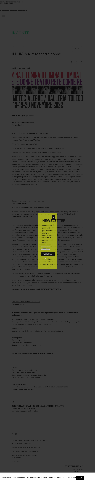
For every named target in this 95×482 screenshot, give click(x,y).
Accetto (80, 478)
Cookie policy (70, 477)
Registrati (48, 254)
